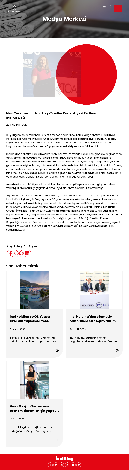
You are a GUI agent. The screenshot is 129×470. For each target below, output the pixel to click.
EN (104, 3)
